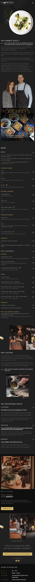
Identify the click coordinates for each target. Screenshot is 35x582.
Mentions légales (21, 569)
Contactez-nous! (7, 466)
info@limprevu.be (9, 555)
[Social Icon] (16, 518)
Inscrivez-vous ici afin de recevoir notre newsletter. (17, 511)
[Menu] (33, 2)
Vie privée (12, 569)
